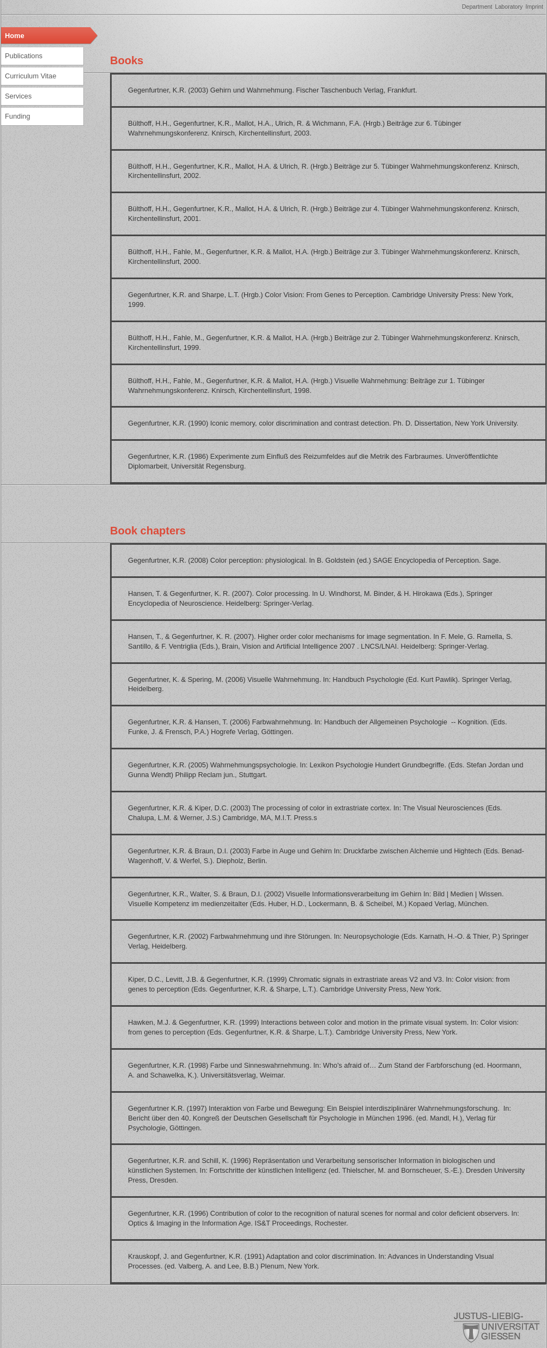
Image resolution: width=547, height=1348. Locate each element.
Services (18, 96)
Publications (23, 56)
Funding (17, 116)
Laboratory (508, 6)
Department (477, 6)
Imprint (534, 6)
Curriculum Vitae (30, 76)
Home (15, 36)
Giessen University (496, 1328)
